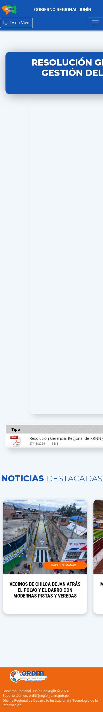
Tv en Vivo (16, 22)
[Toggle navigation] (95, 22)
